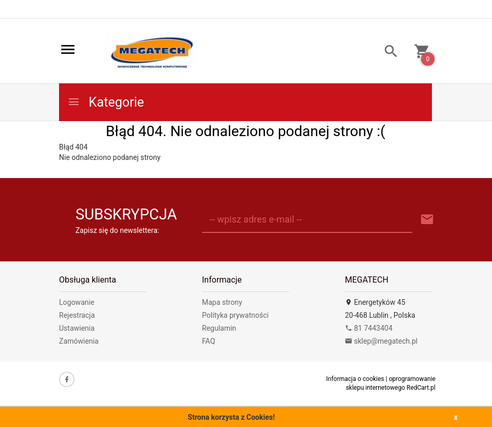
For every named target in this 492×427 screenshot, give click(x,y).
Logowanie (76, 302)
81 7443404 (369, 328)
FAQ (208, 341)
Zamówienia (78, 341)
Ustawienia (77, 328)
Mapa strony (222, 302)
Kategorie (105, 102)
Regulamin (219, 328)
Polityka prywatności (235, 315)
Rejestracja (77, 315)
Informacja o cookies (355, 378)
